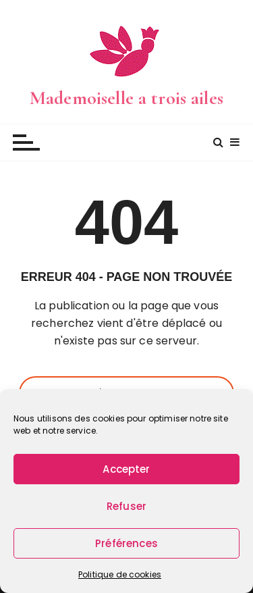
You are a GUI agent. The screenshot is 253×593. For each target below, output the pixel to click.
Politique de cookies (119, 574)
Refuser (126, 506)
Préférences (126, 543)
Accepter (126, 469)
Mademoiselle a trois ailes (126, 97)
